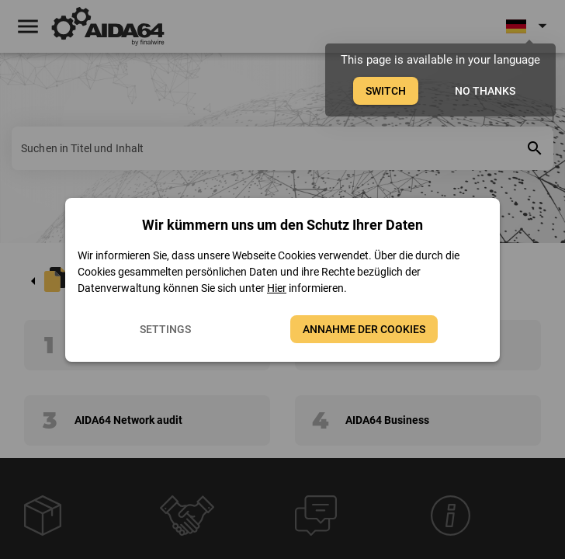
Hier (276, 288)
